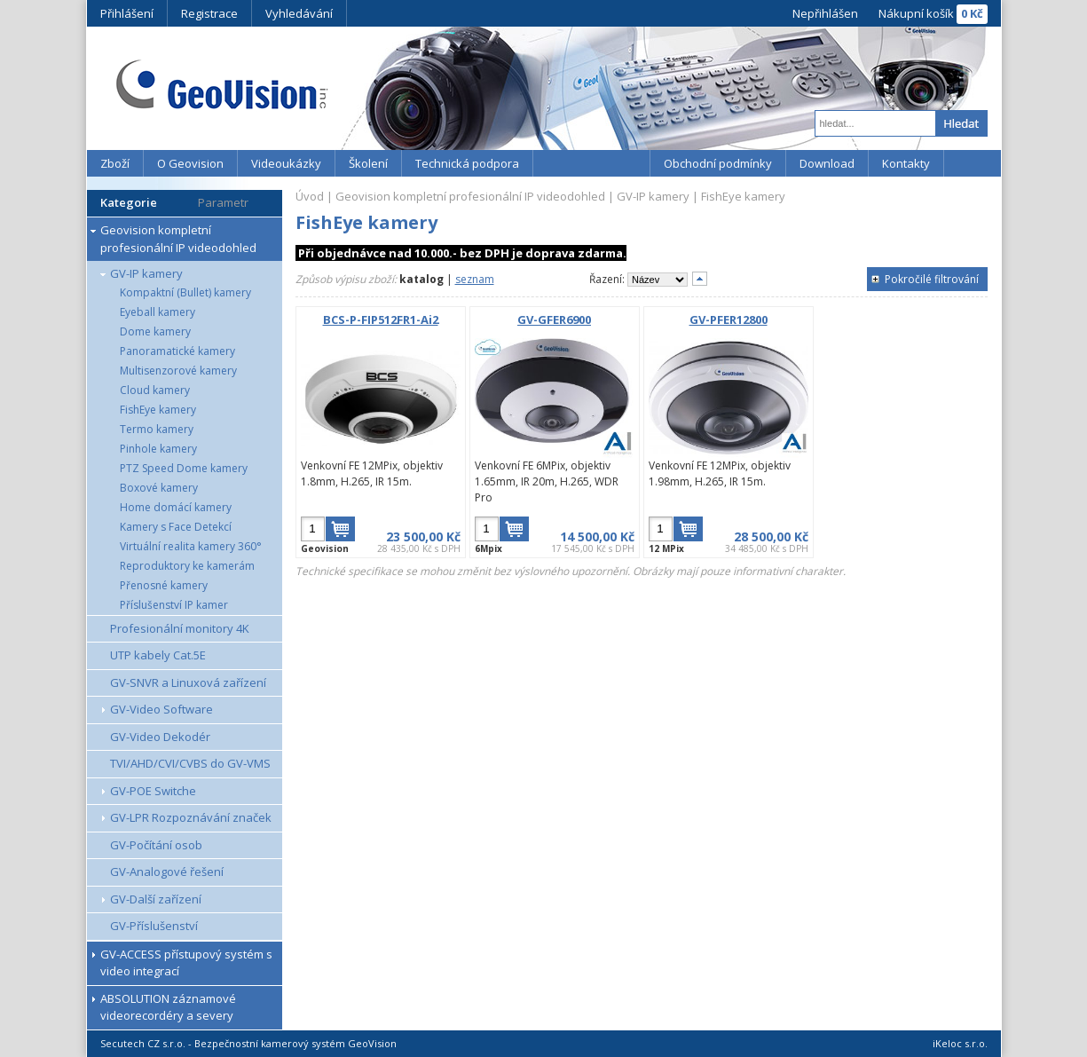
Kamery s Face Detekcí (176, 526)
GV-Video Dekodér (160, 737)
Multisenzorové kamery (178, 370)
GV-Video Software (161, 709)
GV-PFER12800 (728, 319)
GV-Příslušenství (154, 926)
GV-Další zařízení (155, 899)
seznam (474, 279)
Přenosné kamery (164, 585)
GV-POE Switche (153, 791)
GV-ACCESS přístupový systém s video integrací (186, 963)
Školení (368, 163)
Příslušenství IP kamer (174, 604)
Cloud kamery (155, 390)
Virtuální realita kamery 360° (191, 546)
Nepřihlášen (825, 13)
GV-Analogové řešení (167, 872)
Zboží (115, 163)
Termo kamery (156, 429)
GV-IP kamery (146, 273)
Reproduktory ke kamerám (187, 565)
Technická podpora (467, 163)
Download (827, 163)
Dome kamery (155, 331)
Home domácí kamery (176, 507)
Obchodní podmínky (718, 163)
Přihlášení (127, 13)
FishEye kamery (158, 409)
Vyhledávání (299, 13)
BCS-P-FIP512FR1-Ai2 (380, 319)
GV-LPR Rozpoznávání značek (191, 817)
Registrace (209, 13)
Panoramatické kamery (177, 351)
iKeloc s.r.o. (960, 1043)
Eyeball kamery (157, 311)
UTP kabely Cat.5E (158, 655)
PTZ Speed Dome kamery (184, 468)
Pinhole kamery (158, 448)
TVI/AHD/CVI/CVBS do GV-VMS (190, 763)
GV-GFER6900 (554, 319)
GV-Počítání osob (156, 845)
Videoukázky (286, 163)
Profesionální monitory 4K (179, 628)
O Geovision (190, 163)
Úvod (309, 196)
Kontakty (906, 163)
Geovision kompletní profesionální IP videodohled (178, 239)
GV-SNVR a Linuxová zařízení (188, 682)
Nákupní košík (916, 13)
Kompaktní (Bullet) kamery (185, 292)
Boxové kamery (159, 487)
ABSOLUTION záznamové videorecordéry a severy (168, 1007)
